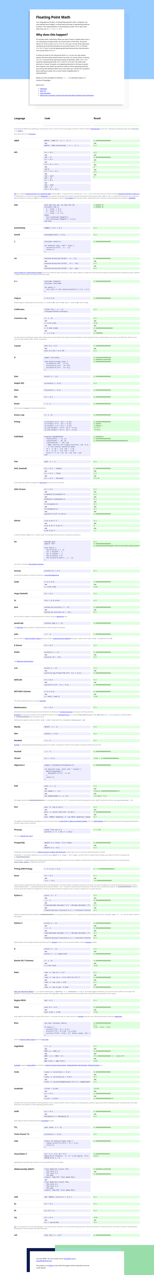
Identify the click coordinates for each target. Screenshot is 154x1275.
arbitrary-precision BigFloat (61, 636)
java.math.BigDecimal (52, 573)
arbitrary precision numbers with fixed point (52, 849)
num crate (45, 1035)
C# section (32, 133)
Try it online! (69, 197)
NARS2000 (132, 197)
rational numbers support (33, 636)
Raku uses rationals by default (23, 987)
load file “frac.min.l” (26, 833)
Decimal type (95, 128)
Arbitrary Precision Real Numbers (55, 1061)
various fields (31, 1061)
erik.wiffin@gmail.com (44, 1256)
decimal (54, 938)
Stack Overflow (45, 93)
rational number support (28, 1035)
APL (15, 193)
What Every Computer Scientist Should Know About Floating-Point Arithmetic (67, 95)
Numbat (16, 742)
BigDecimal (60, 614)
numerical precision (66, 709)
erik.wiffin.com (69, 1254)
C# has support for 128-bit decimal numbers (28, 271)
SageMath (17, 1061)
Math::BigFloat (98, 818)
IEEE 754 (43, 90)
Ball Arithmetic (82, 1061)
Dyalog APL (44, 195)
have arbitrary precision (36, 562)
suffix (20, 130)
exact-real (43, 481)
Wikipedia (43, 88)
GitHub (50, 1261)
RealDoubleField (72, 1061)
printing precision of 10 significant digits (38, 193)
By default (17, 712)
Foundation (45, 1116)
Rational (81, 1012)
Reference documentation (25, 659)
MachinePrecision (63, 712)
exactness (43, 698)
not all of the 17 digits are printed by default (73, 818)
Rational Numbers (94, 1061)
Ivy (15, 1222)
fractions (88, 938)
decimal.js (20, 625)
